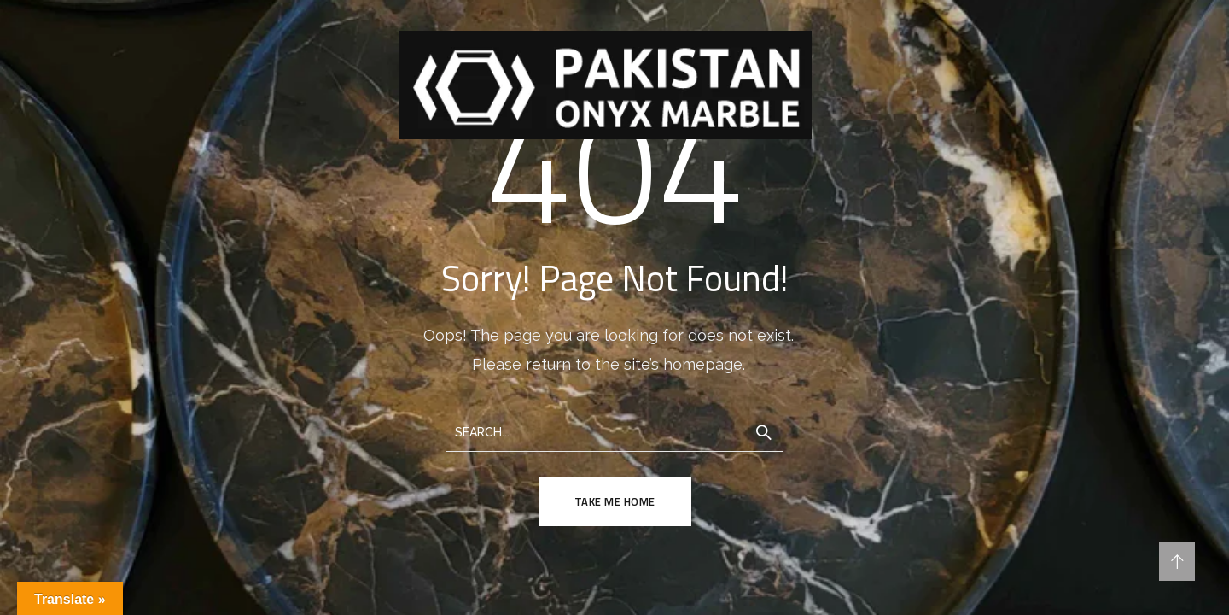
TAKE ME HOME (614, 501)
